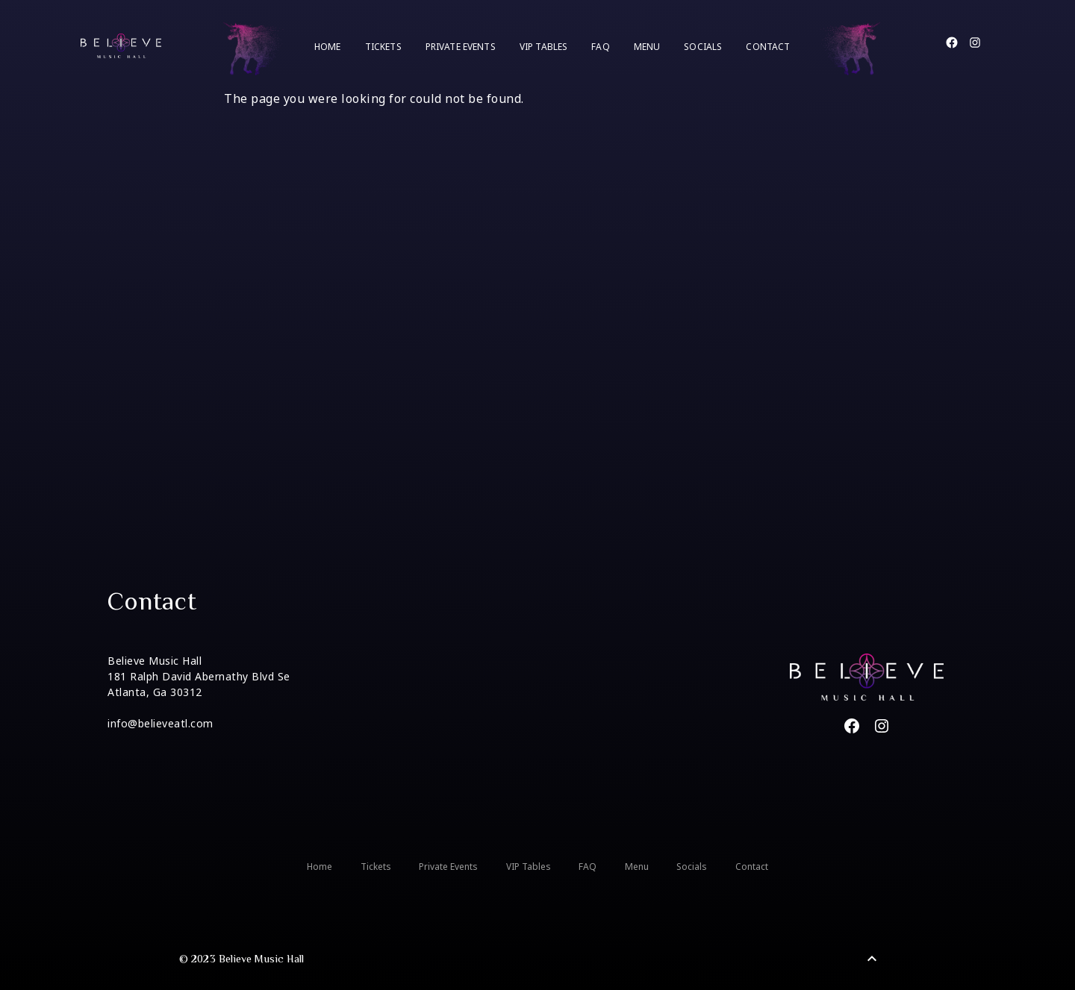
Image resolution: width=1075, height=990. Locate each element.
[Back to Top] (872, 958)
